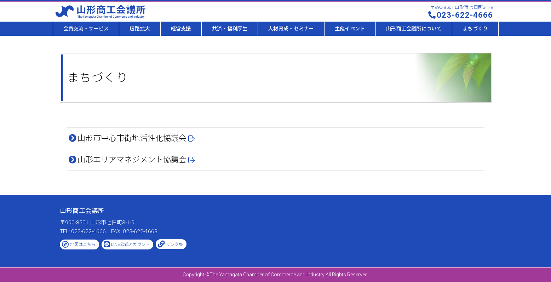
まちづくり (475, 28)
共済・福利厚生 (229, 28)
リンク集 (174, 244)
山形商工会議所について (414, 28)
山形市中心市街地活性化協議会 (132, 138)
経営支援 (181, 28)
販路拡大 (140, 28)
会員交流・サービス (86, 28)
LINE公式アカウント (130, 244)
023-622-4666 (465, 15)
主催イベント (350, 28)
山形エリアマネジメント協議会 (132, 159)
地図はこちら (83, 244)
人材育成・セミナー (291, 28)
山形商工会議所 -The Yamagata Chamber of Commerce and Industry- (100, 11)
